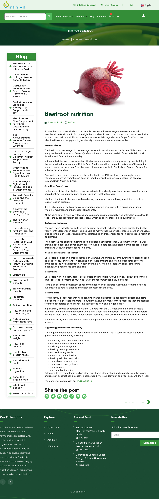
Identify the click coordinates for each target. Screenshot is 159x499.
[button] (143, 15)
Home (58, 16)
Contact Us (101, 16)
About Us (82, 16)
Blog (92, 16)
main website (84, 381)
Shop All (68, 16)
